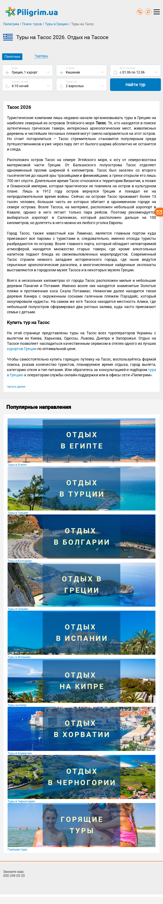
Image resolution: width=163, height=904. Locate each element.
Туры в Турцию (18, 512)
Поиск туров (32, 24)
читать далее (16, 386)
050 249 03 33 (14, 876)
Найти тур (135, 84)
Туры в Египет (17, 464)
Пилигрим (11, 24)
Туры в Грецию (56, 24)
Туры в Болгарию (20, 561)
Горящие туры (17, 849)
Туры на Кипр (17, 705)
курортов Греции (21, 348)
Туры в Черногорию (21, 801)
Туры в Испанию (19, 657)
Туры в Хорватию (20, 753)
